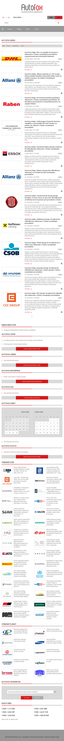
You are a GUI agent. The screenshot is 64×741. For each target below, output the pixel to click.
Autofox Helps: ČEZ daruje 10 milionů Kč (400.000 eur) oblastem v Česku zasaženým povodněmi (43, 294)
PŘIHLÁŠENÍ (18, 17)
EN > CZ (37, 698)
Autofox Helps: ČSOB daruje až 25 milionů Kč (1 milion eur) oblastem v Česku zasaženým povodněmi (42, 245)
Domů (10, 29)
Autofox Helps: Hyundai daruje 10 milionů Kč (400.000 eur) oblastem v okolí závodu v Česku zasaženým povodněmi (42, 270)
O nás (36, 29)
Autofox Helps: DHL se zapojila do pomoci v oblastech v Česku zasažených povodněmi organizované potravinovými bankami (41, 54)
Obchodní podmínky (37, 737)
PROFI (59, 17)
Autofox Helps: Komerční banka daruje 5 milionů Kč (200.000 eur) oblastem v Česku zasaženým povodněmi (43, 149)
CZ (3, 17)
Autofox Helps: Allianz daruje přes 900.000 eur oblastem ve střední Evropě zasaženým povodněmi (42, 172)
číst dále (27, 69)
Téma (8, 46)
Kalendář (16, 46)
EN (9, 17)
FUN (51, 17)
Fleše (28, 29)
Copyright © (25, 737)
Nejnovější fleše (9, 325)
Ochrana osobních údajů (51, 737)
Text (23, 46)
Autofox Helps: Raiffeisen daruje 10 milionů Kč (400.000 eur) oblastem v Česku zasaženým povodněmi (42, 221)
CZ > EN (26, 698)
